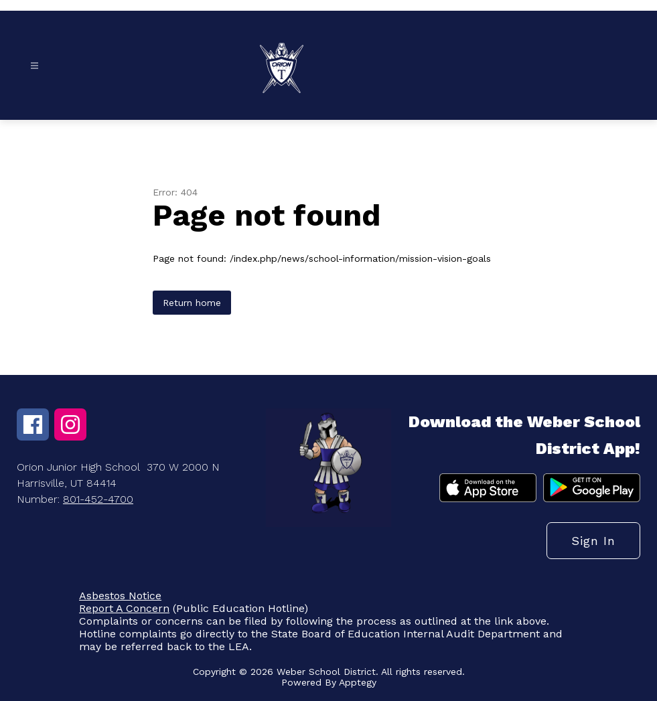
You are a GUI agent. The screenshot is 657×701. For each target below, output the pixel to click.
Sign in (593, 541)
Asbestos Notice (120, 595)
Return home (192, 302)
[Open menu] (34, 66)
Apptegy (357, 682)
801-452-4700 (98, 499)
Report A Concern (124, 608)
